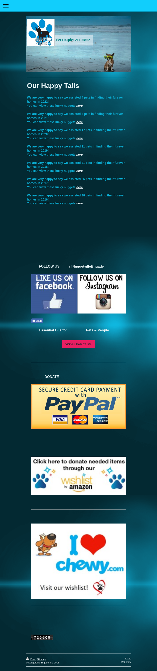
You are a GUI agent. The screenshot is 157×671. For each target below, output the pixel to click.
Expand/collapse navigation (78, 5)
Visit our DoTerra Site (78, 344)
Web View (125, 662)
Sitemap (41, 659)
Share (37, 320)
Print (31, 659)
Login (128, 658)
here (79, 105)
